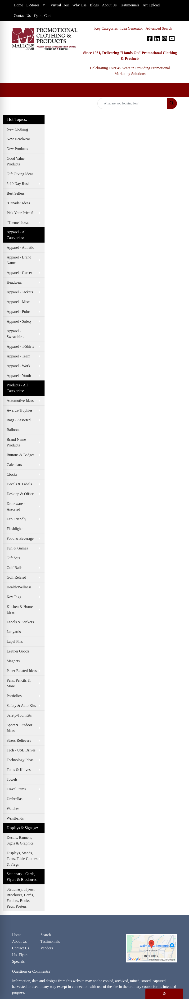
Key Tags (14, 597)
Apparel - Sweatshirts (15, 334)
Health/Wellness (19, 587)
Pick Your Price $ (20, 213)
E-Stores (32, 5)
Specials (18, 961)
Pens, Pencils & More (19, 683)
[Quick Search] (132, 103)
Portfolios (14, 696)
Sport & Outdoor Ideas (19, 728)
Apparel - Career (19, 273)
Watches (13, 809)
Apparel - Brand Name (19, 260)
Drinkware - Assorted (16, 506)
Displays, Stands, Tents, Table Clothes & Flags (22, 858)
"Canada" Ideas (18, 203)
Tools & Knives (19, 770)
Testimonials (50, 941)
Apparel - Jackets (20, 292)
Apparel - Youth (19, 376)
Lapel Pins (15, 641)
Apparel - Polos (18, 312)
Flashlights (15, 529)
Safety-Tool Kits (19, 715)
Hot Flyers (20, 955)
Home (16, 935)
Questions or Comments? (31, 971)
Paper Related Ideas (22, 671)
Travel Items (16, 789)
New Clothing (17, 129)
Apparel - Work (18, 366)
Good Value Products (16, 161)
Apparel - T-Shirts (20, 346)
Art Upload (151, 5)
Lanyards (14, 632)
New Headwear (18, 139)
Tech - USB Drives (21, 750)
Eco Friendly (16, 519)
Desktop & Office (20, 494)
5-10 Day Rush (18, 184)
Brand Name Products (16, 442)
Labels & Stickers (20, 622)
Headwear (14, 282)
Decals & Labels (19, 484)
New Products (17, 149)
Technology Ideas (20, 760)
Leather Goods (18, 651)
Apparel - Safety (19, 321)
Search (45, 935)
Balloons (13, 430)
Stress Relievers (19, 740)
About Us (19, 941)
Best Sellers (16, 193)
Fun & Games (17, 548)
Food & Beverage (20, 538)
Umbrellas (14, 799)
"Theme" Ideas (18, 222)
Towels (12, 779)
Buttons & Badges (20, 455)
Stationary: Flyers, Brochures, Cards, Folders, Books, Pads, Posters (21, 897)
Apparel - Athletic (20, 247)
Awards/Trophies (19, 410)
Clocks (12, 474)
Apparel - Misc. (19, 302)
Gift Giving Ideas (20, 174)
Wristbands (15, 818)
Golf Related (16, 577)
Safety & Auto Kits (21, 706)
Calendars (14, 465)
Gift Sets (13, 558)
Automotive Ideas (20, 401)
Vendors (46, 948)
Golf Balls (14, 568)
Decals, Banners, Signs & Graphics (20, 840)
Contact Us (20, 948)
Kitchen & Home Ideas (20, 609)
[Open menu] (179, 90)
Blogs (94, 5)
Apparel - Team (18, 356)
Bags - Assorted (19, 420)
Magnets (13, 661)
